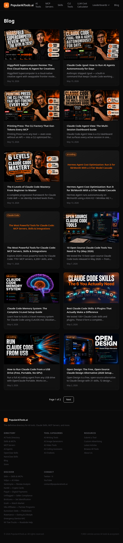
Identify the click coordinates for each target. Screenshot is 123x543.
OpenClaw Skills (11, 453)
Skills (60, 5)
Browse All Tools (91, 449)
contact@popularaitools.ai (56, 484)
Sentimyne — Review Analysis (17, 484)
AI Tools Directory (12, 437)
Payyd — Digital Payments (15, 492)
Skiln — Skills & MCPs (13, 476)
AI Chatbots (49, 453)
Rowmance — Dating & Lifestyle (18, 515)
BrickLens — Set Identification (17, 499)
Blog (116, 5)
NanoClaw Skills (11, 456)
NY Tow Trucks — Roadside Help (18, 522)
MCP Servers (49, 5)
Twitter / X (48, 476)
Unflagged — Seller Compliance (18, 495)
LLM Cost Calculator (82, 5)
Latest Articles (90, 445)
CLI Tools (70, 5)
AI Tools (38, 5)
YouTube (48, 480)
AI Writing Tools (51, 437)
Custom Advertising (93, 441)
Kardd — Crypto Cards (14, 488)
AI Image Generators (53, 441)
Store (6, 464)
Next (68, 399)
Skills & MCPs (10, 441)
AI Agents (8, 449)
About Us (88, 453)
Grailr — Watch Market (14, 503)
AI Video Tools (50, 445)
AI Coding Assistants (53, 449)
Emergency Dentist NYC (14, 518)
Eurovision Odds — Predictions (18, 511)
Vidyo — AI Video (11, 480)
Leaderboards (101, 5)
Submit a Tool (90, 437)
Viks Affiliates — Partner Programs (19, 507)
